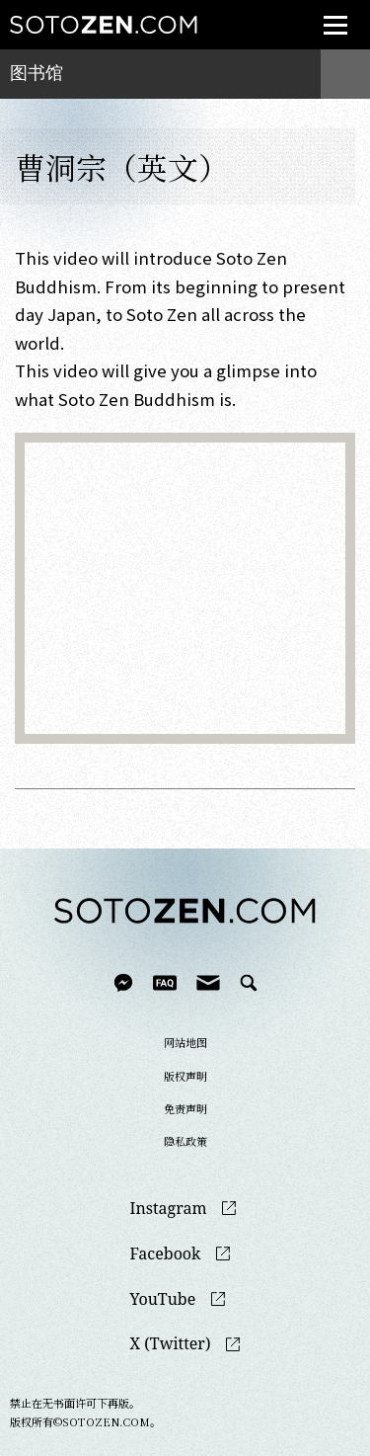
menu (329, 13)
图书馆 (36, 73)
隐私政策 (185, 1141)
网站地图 (185, 1042)
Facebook (165, 1254)
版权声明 (185, 1076)
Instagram (168, 1208)
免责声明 (185, 1108)
